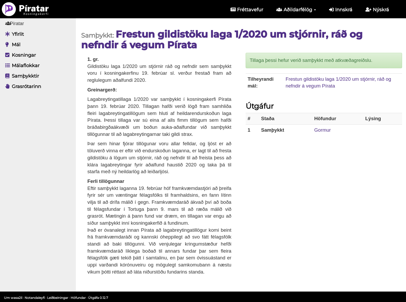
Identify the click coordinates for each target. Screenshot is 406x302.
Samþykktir (21, 76)
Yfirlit (13, 34)
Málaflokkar (21, 65)
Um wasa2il (13, 298)
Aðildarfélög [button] (296, 10)
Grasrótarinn (22, 86)
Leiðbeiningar (57, 298)
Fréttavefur (246, 10)
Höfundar (78, 298)
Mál (11, 45)
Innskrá (340, 10)
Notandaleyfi (35, 298)
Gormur (322, 130)
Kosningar (19, 55)
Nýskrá (377, 10)
